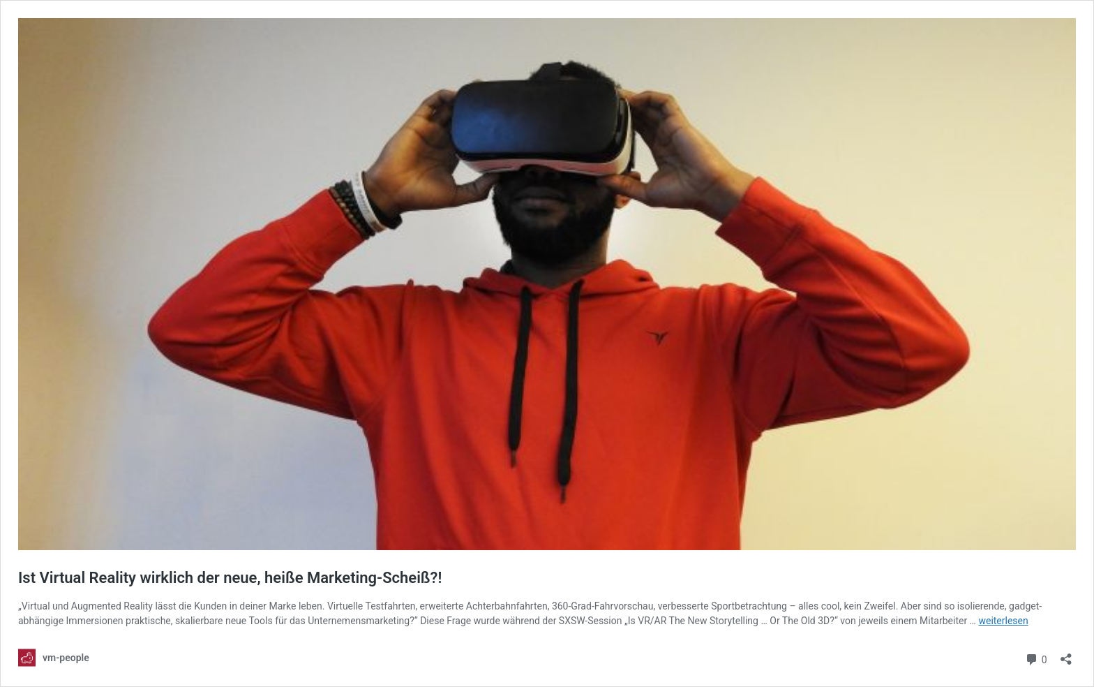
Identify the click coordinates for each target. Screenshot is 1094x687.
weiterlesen (1003, 620)
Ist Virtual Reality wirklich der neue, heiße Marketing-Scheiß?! (230, 577)
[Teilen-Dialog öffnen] (1066, 654)
